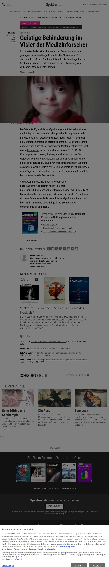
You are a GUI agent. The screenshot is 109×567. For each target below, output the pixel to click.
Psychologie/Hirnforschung (90, 11)
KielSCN (77, 527)
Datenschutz (42, 530)
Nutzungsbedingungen (46, 533)
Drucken (12, 39)
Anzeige (2, 436)
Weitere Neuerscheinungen (46, 489)
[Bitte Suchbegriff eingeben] (16, 4)
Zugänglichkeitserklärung (66, 556)
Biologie (22, 11)
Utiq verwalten (43, 542)
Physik (76, 11)
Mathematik (61, 11)
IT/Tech (46, 11)
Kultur (52, 11)
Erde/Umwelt (37, 11)
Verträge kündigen (26, 542)
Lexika (59, 547)
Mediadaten (42, 527)
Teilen (13, 41)
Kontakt (23, 530)
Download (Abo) (50, 224)
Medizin (69, 11)
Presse (22, 539)
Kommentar (33, 150)
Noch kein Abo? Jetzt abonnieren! (57, 228)
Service (99, 5)
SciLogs (77, 536)
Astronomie (13, 11)
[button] (49, 249)
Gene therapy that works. (38, 348)
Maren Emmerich (27, 72)
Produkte (85, 5)
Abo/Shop (93, 5)
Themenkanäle (13, 386)
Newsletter (24, 527)
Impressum (42, 554)
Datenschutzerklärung (57, 514)
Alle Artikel (42, 551)
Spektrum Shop (69, 489)
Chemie (29, 11)
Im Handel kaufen (26, 536)
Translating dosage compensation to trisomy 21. (48, 341)
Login (105, 5)
